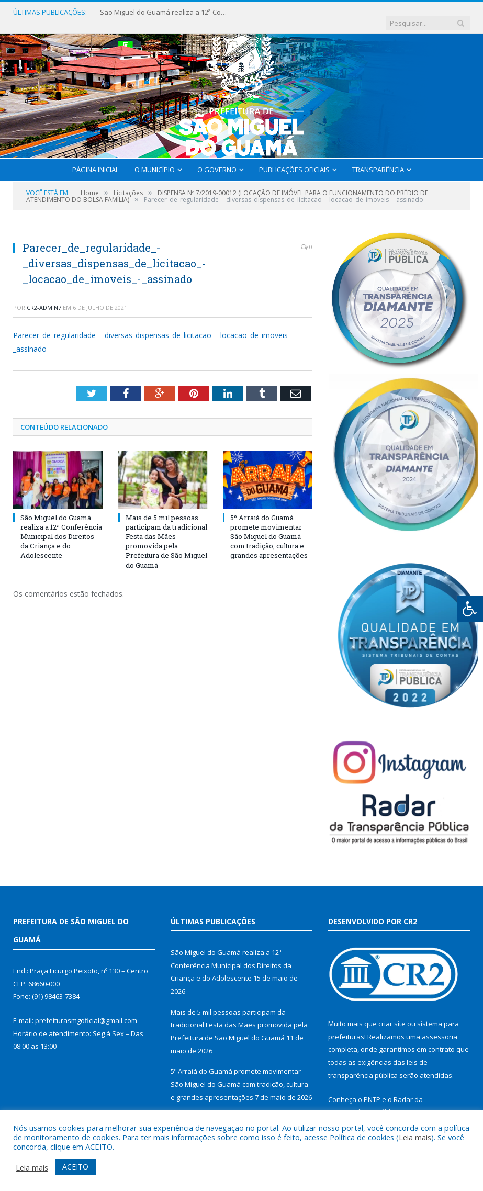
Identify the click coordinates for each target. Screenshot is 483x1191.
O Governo (217, 159)
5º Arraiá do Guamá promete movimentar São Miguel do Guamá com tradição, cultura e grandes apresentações (269, 526)
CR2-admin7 (44, 297)
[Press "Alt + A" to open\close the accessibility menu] (470, 609)
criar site (392, 1013)
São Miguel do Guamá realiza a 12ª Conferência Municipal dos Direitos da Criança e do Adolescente (163, 12)
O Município (154, 159)
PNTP (372, 1089)
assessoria (439, 1026)
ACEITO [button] (75, 1167)
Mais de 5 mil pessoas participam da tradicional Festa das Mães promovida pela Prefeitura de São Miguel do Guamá (166, 530)
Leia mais (415, 1137)
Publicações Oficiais (294, 159)
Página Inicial (95, 159)
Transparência (378, 159)
